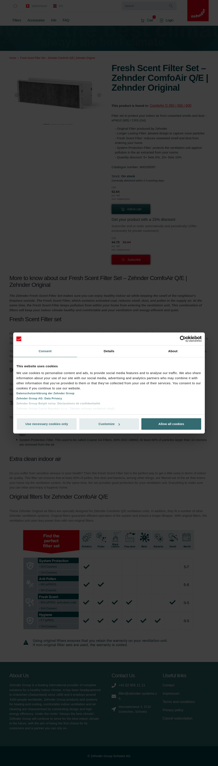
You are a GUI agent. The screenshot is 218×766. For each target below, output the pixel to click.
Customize (109, 424)
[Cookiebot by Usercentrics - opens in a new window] (183, 339)
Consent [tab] (45, 351)
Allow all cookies (171, 424)
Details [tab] (109, 351)
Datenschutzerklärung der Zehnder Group (45, 393)
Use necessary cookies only (46, 424)
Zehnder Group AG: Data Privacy (39, 398)
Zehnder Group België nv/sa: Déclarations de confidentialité (58, 403)
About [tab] (173, 351)
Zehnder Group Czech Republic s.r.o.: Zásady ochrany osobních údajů (65, 408)
